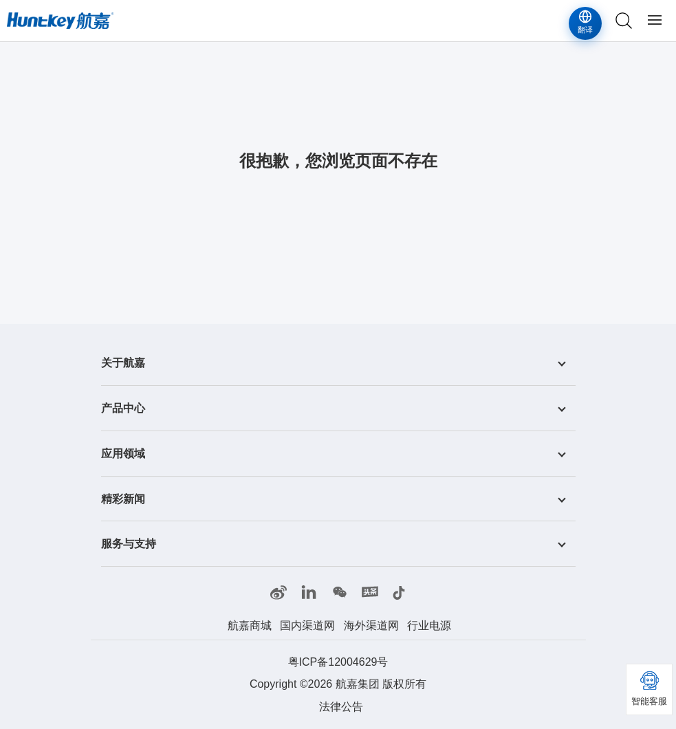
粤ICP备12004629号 (338, 662)
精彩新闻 (123, 498)
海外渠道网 (371, 625)
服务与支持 (128, 544)
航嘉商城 (250, 625)
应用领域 (123, 453)
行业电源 (429, 625)
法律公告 (341, 706)
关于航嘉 (123, 363)
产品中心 (123, 408)
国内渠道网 (307, 625)
